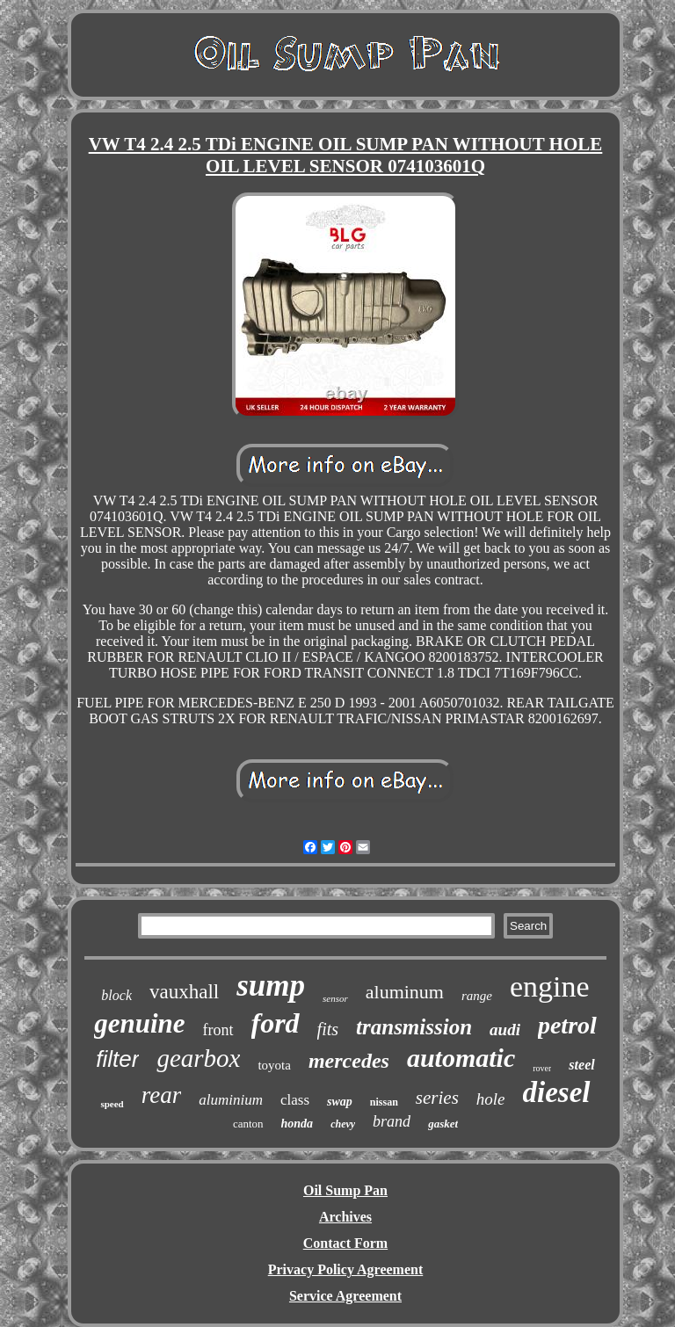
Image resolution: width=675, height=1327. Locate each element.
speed (111, 1104)
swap (339, 1101)
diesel (557, 1092)
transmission (414, 1027)
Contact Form (345, 1243)
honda (297, 1123)
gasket (443, 1123)
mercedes (348, 1060)
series (437, 1097)
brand (391, 1121)
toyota (274, 1065)
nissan (384, 1102)
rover (542, 1068)
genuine (139, 1023)
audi (505, 1029)
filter (117, 1059)
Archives (345, 1216)
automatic (461, 1057)
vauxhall (184, 992)
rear (162, 1095)
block (116, 995)
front (218, 1030)
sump (270, 985)
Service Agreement (345, 1295)
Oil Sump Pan (345, 1190)
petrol (567, 1025)
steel (581, 1064)
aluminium (231, 1099)
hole (490, 1099)
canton (248, 1123)
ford (275, 1023)
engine (550, 986)
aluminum (405, 992)
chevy (342, 1124)
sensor (335, 998)
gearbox (198, 1058)
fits (327, 1029)
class (294, 1099)
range (476, 996)
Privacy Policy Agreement (346, 1269)
